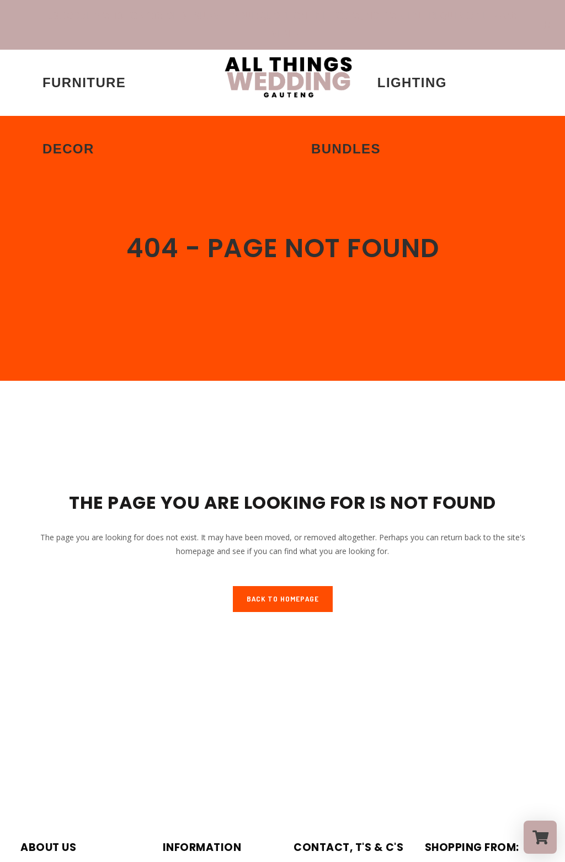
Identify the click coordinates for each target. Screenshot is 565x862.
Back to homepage (283, 598)
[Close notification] (547, 24)
